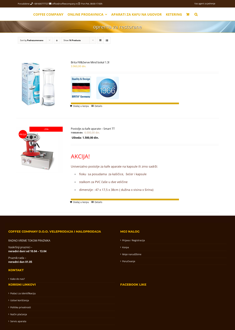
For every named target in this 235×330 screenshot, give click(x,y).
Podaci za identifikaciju (23, 293)
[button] (196, 14)
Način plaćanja (18, 314)
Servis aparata (18, 321)
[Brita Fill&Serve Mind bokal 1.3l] (39, 85)
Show (72, 40)
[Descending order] (57, 40)
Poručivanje (128, 261)
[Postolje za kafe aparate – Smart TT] (39, 150)
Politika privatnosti (20, 307)
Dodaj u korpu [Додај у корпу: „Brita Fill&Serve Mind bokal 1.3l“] (81, 106)
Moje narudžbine (131, 254)
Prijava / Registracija (133, 240)
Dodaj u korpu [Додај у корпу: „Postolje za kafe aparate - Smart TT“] (81, 202)
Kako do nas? (17, 278)
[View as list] (107, 40)
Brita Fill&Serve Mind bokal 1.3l (90, 62)
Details (98, 106)
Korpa (125, 247)
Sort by (31, 40)
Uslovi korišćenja (19, 300)
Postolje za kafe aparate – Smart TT (93, 129)
